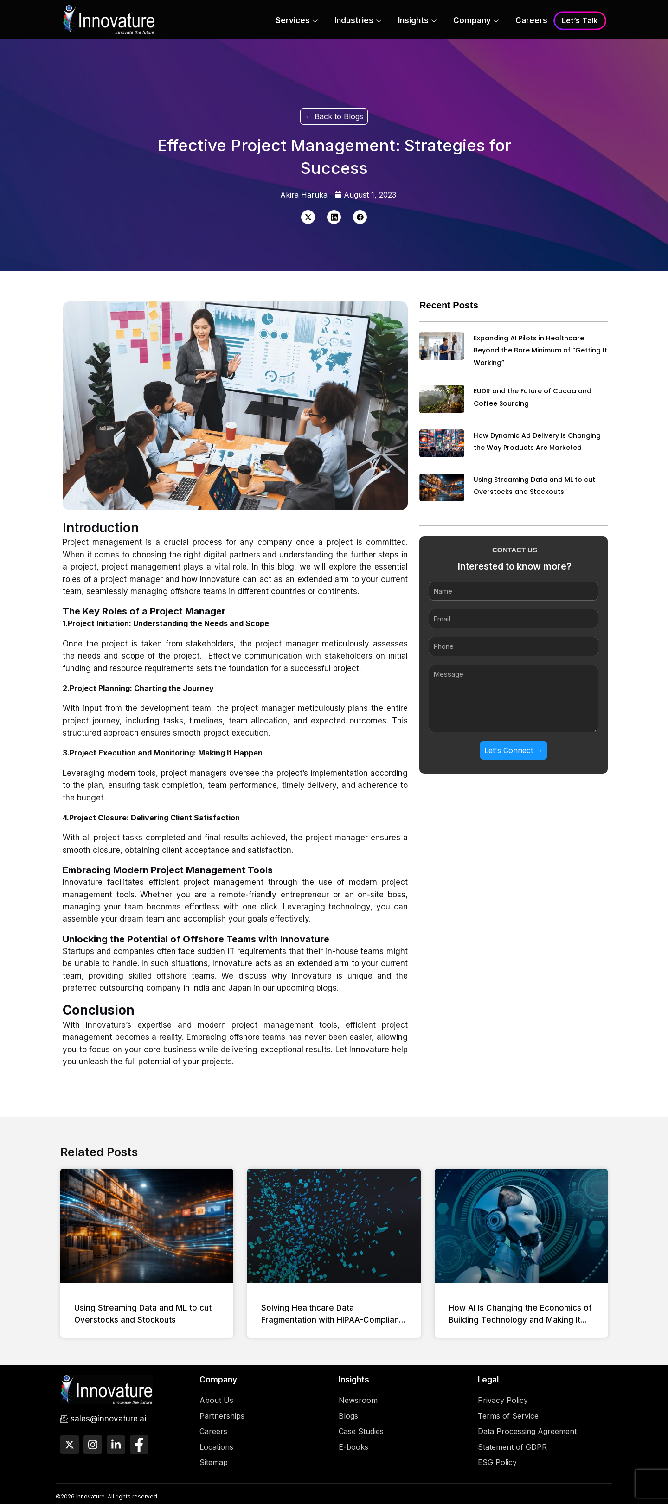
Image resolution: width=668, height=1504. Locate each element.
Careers (531, 20)
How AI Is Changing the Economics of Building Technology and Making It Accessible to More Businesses (520, 1320)
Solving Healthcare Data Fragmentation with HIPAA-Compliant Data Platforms (331, 1320)
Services (297, 21)
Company (476, 21)
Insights (417, 21)
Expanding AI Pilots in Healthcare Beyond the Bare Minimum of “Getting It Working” (540, 350)
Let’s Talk (580, 21)
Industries (357, 21)
